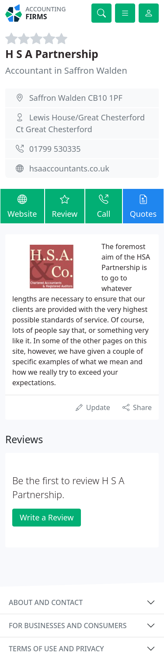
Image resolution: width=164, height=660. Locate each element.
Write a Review (46, 517)
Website (22, 205)
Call (103, 205)
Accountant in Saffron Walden (66, 70)
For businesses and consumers (67, 625)
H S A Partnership (51, 54)
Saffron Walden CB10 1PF (75, 97)
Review (65, 205)
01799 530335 (55, 149)
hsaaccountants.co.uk (69, 168)
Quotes (143, 205)
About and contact (46, 602)
